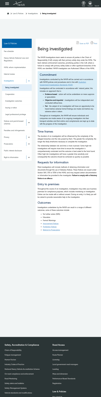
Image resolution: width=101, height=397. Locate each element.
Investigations (33, 13)
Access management (60, 350)
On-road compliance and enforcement (19, 374)
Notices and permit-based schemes (13, 122)
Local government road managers (65, 365)
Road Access (58, 345)
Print (93, 44)
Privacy (6, 137)
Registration (56, 383)
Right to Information (11, 157)
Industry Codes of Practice (14, 365)
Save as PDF (82, 44)
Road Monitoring (11, 379)
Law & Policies (18, 13)
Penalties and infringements (14, 130)
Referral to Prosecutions (51, 230)
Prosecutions (8, 144)
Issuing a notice (11, 108)
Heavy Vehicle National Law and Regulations (16, 59)
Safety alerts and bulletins (14, 383)
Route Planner (57, 355)
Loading (55, 369)
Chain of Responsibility (13, 350)
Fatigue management (13, 355)
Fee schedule (9, 51)
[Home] (6, 12)
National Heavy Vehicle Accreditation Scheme (22, 369)
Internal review (9, 74)
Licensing (55, 360)
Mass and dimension (60, 374)
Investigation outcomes (13, 101)
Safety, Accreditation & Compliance (22, 345)
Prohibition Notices (50, 227)
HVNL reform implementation (15, 67)
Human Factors (10, 360)
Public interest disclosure (13, 151)
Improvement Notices (51, 224)
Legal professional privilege (15, 114)
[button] (83, 2)
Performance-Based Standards (63, 379)
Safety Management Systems (16, 388)
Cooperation (9, 94)
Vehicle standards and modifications (18, 393)
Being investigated (12, 88)
